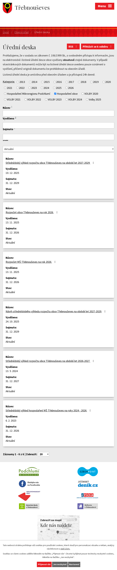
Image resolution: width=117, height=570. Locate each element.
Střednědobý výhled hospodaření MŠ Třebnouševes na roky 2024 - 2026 (49, 410)
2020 (108, 82)
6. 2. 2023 (11, 420)
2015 (47, 82)
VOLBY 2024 (75, 99)
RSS (73, 46)
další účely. (65, 548)
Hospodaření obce (67, 93)
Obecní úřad (21, 32)
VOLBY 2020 (91, 93)
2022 (22, 88)
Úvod (6, 32)
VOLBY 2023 (55, 99)
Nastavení (74, 564)
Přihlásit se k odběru (98, 46)
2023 (34, 88)
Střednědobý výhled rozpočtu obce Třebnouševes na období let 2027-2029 (50, 163)
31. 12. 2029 (12, 183)
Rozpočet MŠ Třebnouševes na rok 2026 (31, 262)
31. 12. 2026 (12, 232)
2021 (9, 88)
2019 (96, 82)
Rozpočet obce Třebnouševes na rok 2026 (32, 212)
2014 (34, 82)
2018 (83, 82)
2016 (59, 82)
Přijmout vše (44, 564)
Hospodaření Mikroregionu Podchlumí (28, 93)
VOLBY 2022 (34, 99)
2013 (22, 82)
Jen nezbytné (60, 564)
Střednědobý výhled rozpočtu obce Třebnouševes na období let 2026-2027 (50, 361)
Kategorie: (9, 81)
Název (6, 107)
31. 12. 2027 (12, 381)
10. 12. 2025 (12, 173)
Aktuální (10, 193)
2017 (71, 82)
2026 (71, 88)
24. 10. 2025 (12, 321)
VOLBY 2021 (14, 99)
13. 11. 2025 (12, 222)
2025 (58, 88)
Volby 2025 (95, 99)
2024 (46, 88)
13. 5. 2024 (12, 371)
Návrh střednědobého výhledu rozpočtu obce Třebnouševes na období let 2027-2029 (56, 311)
